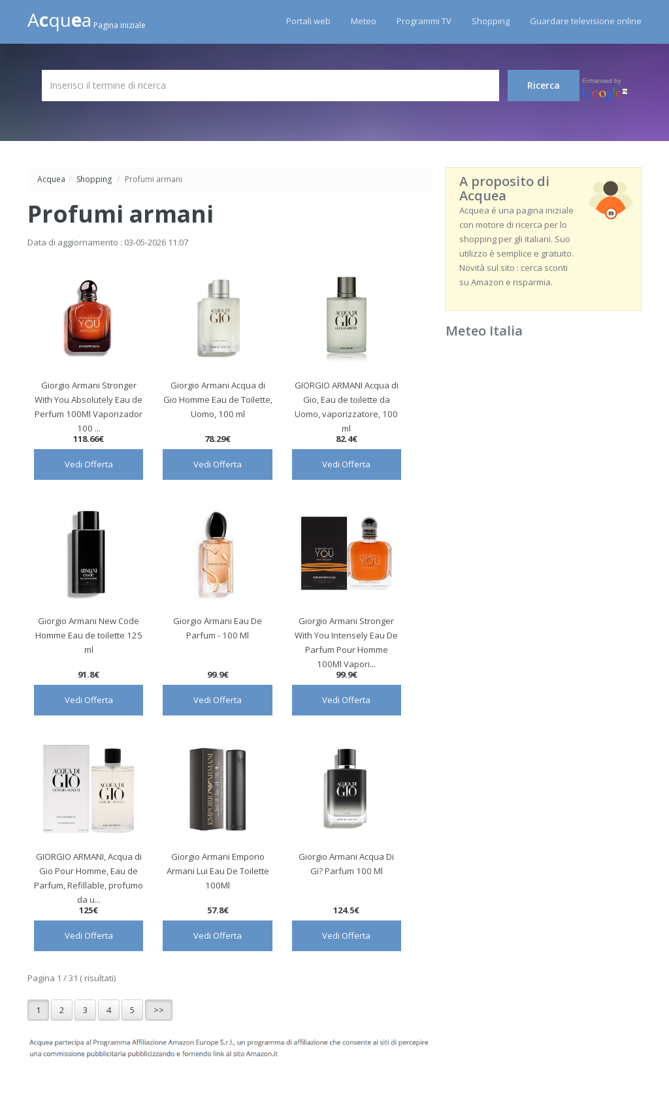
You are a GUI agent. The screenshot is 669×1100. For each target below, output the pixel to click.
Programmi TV (424, 21)
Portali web (308, 21)
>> (159, 1010)
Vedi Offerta (89, 464)
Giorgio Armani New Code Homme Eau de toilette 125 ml (88, 635)
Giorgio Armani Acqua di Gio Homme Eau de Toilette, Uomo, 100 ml (217, 399)
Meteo (363, 21)
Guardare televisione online (586, 21)
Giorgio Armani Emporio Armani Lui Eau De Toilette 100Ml (218, 871)
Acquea (51, 179)
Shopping (491, 21)
